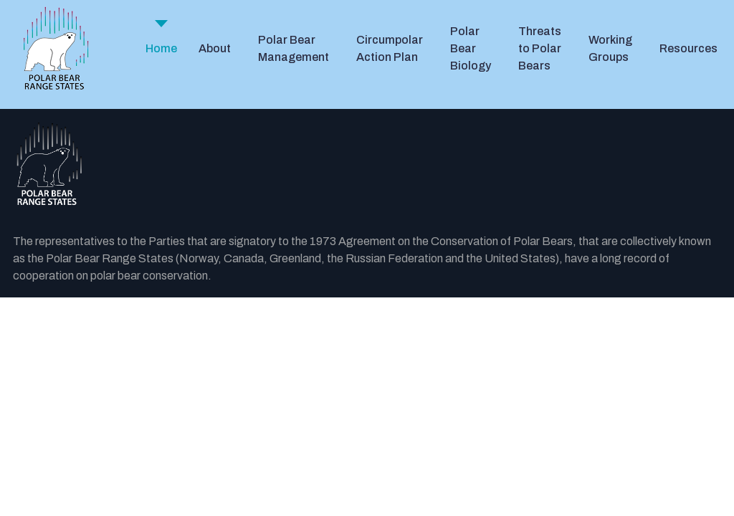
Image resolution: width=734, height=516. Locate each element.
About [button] (215, 48)
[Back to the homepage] (367, 164)
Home (161, 48)
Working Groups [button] (610, 48)
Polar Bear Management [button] (293, 48)
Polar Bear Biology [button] (470, 48)
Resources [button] (688, 48)
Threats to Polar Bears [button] (539, 48)
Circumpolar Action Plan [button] (389, 48)
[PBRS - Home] (56, 49)
